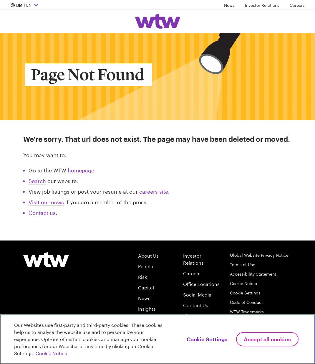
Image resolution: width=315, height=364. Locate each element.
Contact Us (195, 305)
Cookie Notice (243, 283)
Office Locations (201, 284)
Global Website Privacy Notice (259, 255)
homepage (81, 170)
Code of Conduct (246, 302)
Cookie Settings (245, 292)
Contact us (42, 213)
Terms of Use (242, 264)
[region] (157, 339)
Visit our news (46, 202)
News (229, 5)
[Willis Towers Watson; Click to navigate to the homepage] (157, 21)
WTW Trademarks (247, 311)
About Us (148, 255)
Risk (142, 277)
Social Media (197, 294)
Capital (146, 287)
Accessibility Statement (253, 273)
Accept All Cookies (267, 339)
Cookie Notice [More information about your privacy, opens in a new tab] (51, 353)
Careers (297, 5)
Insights (147, 309)
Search (37, 181)
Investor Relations (262, 5)
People (145, 266)
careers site (153, 191)
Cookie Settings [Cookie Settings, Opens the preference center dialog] (207, 339)
